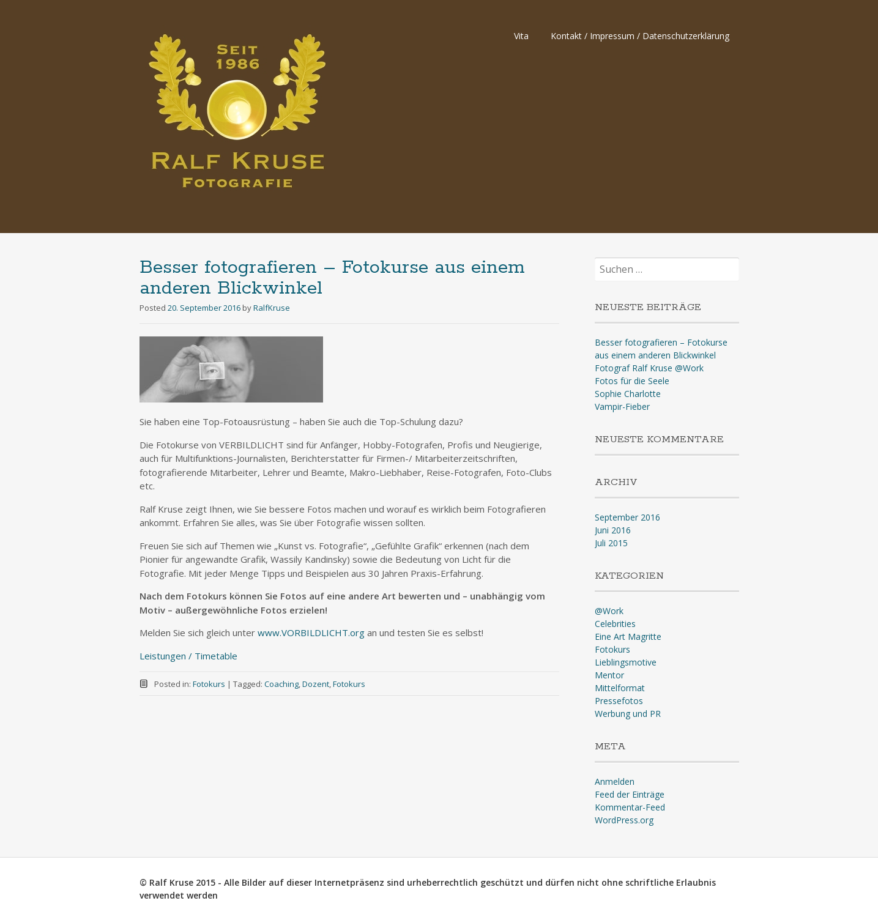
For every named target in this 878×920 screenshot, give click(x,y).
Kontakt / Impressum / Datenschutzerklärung (640, 36)
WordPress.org (624, 820)
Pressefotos (619, 701)
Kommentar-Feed (630, 807)
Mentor (609, 675)
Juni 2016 (613, 530)
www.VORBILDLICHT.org (311, 632)
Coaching (281, 683)
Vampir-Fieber (622, 406)
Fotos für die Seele (632, 381)
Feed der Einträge (629, 794)
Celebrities (615, 623)
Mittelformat (620, 688)
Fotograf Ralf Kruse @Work (649, 368)
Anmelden (614, 781)
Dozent (315, 683)
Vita (521, 36)
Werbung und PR (628, 713)
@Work (609, 611)
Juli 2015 (611, 543)
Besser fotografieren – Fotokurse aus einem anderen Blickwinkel (332, 278)
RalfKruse (271, 307)
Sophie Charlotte (628, 393)
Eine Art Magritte (628, 636)
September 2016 (627, 517)
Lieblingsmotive (626, 662)
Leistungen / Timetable (188, 656)
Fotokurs (209, 683)
